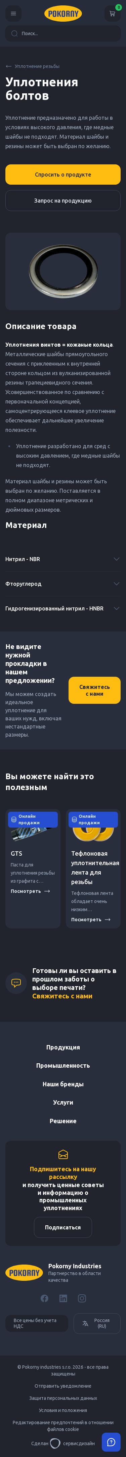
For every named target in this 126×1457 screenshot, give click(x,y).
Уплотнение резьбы (32, 66)
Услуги (63, 1102)
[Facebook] (44, 1298)
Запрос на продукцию (63, 201)
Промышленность (63, 1065)
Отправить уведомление (63, 1386)
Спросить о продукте (63, 174)
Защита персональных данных (63, 1398)
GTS (16, 853)
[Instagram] (82, 1298)
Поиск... (24, 33)
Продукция (63, 1047)
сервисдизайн (72, 1443)
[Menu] (13, 13)
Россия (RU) (96, 1323)
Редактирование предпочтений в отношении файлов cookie (63, 1426)
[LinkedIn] (63, 1298)
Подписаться (63, 1227)
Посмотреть (30, 891)
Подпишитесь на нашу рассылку (63, 1172)
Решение (63, 1120)
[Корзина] (112, 13)
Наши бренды (63, 1084)
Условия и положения (63, 1410)
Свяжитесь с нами (94, 690)
